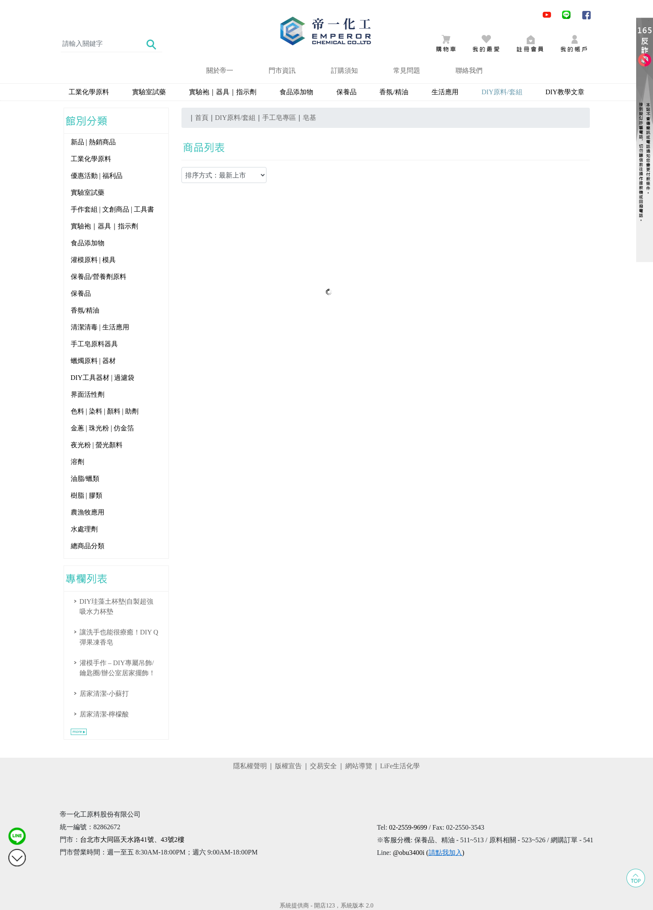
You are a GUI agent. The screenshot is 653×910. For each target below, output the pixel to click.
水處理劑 (84, 529)
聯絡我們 (469, 70)
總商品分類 (87, 545)
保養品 (346, 92)
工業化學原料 (89, 92)
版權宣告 (288, 765)
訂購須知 (344, 70)
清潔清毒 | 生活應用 (100, 327)
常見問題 (406, 70)
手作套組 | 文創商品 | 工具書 (112, 209)
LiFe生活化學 (400, 765)
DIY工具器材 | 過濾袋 (103, 377)
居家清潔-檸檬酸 (104, 714)
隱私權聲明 (250, 765)
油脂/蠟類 (85, 478)
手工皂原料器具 (94, 344)
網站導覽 (358, 765)
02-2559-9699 (408, 827)
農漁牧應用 (87, 512)
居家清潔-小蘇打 (104, 693)
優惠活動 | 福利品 (97, 175)
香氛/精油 (393, 92)
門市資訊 (282, 70)
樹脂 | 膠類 (86, 495)
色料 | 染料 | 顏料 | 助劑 (105, 411)
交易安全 (323, 765)
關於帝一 (219, 70)
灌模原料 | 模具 (93, 259)
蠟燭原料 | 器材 (93, 360)
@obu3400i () (428, 852)
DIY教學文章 (565, 92)
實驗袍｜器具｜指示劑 (222, 92)
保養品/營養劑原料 (98, 276)
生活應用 (445, 92)
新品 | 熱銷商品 (93, 142)
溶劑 (77, 461)
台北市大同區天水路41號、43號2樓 (132, 839)
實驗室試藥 (149, 92)
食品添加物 (296, 92)
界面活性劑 (87, 394)
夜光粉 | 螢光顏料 (97, 444)
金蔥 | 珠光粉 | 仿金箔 (102, 428)
